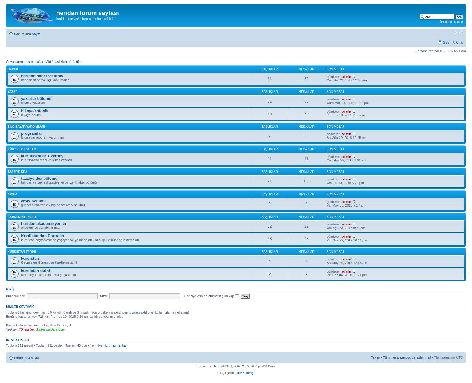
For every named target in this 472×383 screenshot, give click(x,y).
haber (13, 69)
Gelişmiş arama (451, 21)
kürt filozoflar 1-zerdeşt (43, 156)
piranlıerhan (118, 345)
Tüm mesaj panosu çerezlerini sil (407, 357)
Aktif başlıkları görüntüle (63, 61)
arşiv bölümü (33, 201)
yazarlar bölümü (36, 98)
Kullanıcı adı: (15, 296)
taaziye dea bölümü (39, 178)
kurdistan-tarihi (35, 270)
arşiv (12, 194)
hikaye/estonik (34, 111)
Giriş (459, 42)
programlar (31, 133)
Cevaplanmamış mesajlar (24, 61)
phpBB (217, 366)
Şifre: (104, 296)
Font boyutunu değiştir (458, 32)
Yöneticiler (26, 329)
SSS (446, 42)
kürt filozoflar (22, 149)
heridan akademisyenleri (44, 223)
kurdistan (30, 258)
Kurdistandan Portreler (42, 236)
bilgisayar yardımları (26, 126)
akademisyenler (22, 217)
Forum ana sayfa (27, 34)
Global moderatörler (50, 329)
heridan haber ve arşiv (42, 76)
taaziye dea (17, 171)
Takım (375, 357)
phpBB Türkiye (245, 373)
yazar (13, 91)
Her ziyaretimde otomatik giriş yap (211, 296)
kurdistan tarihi (22, 251)
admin (346, 76)
